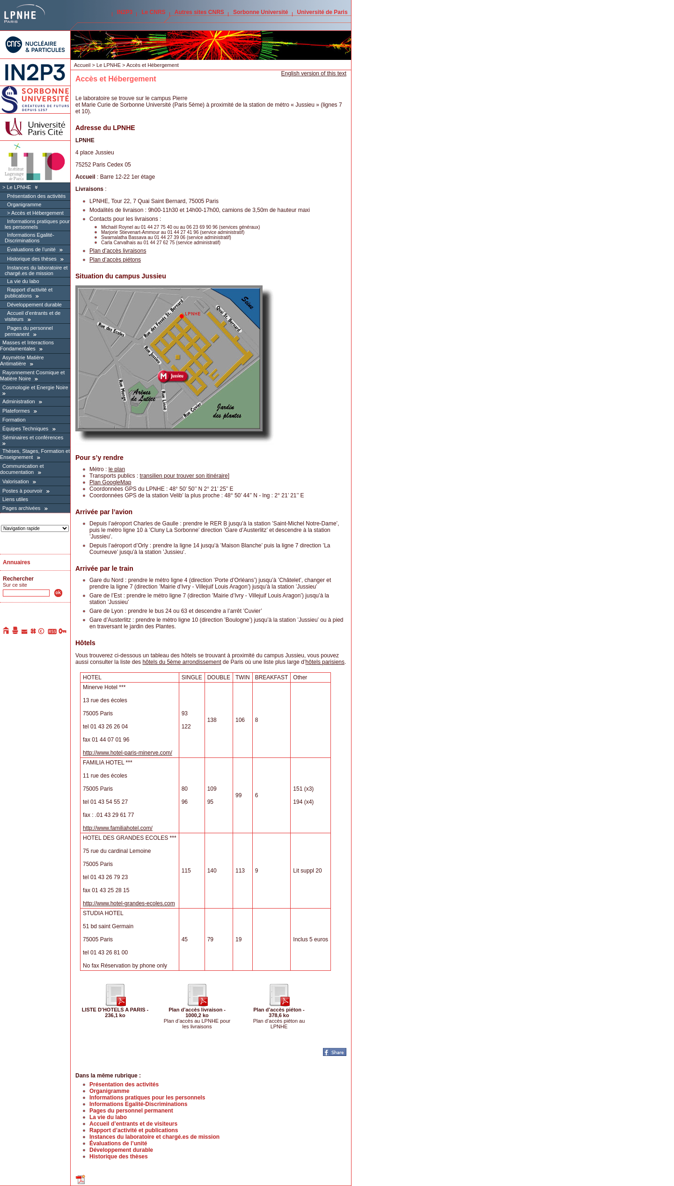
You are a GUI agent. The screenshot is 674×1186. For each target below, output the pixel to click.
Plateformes (16, 411)
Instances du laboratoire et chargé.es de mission (36, 270)
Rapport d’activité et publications (28, 292)
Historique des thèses (32, 259)
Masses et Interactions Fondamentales (27, 345)
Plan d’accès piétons (115, 259)
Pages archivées (21, 508)
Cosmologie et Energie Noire (35, 387)
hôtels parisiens (325, 662)
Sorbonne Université (260, 12)
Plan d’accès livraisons (117, 250)
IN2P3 (124, 12)
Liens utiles (15, 499)
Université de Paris (322, 12)
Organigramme (24, 204)
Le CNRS (153, 12)
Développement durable (34, 304)
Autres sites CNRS (199, 12)
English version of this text (313, 73)
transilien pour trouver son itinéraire (184, 476)
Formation (14, 419)
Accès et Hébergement (37, 213)
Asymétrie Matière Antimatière (22, 360)
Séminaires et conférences (32, 437)
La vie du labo (23, 281)
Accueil (82, 65)
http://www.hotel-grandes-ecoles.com (129, 903)
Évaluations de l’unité (31, 249)
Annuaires (16, 562)
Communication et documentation (22, 469)
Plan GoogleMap (110, 482)
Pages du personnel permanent (29, 331)
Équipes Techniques (25, 428)
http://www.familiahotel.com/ (118, 828)
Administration (18, 401)
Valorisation (15, 481)
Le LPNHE (19, 187)
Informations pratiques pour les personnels (37, 224)
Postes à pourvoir (22, 491)
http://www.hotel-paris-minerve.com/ (127, 752)
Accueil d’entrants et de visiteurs (133, 1124)
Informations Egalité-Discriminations (29, 237)
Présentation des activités (36, 196)
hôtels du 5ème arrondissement (181, 662)
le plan (117, 469)
